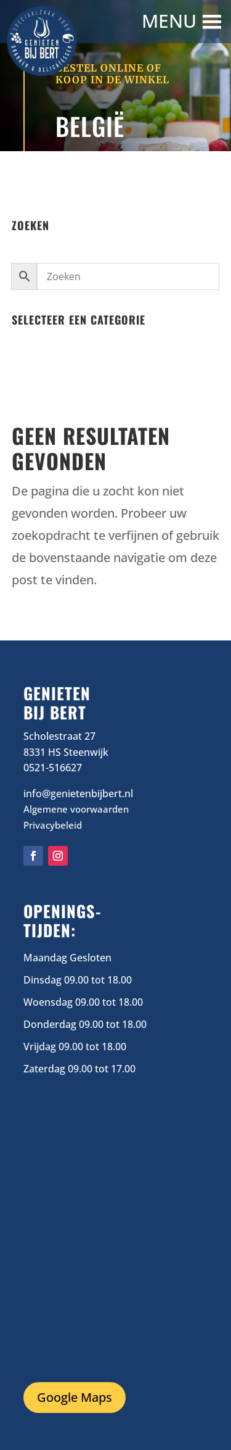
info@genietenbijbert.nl (78, 793)
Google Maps (74, 1397)
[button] (171, 22)
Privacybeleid (52, 825)
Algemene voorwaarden (76, 809)
